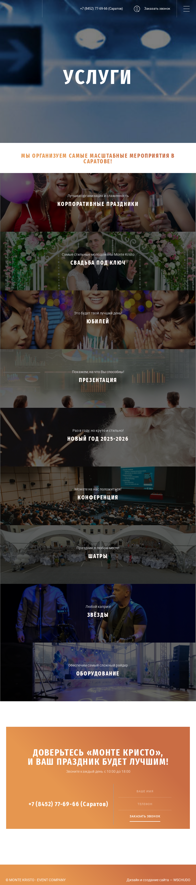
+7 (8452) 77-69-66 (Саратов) (101, 8)
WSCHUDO (181, 879)
